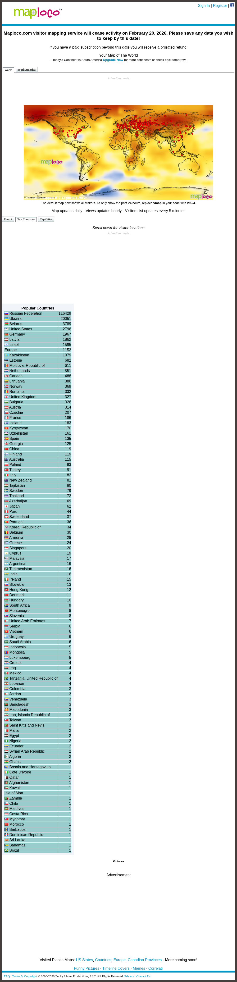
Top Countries (26, 219)
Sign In (204, 6)
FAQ (7, 976)
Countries (103, 960)
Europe (120, 960)
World (8, 70)
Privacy (129, 976)
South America (27, 69)
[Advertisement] (118, 91)
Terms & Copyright (24, 976)
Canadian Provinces (145, 960)
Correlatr (155, 968)
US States (84, 960)
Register (220, 6)
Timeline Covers (116, 968)
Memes (139, 968)
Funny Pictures (86, 968)
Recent (8, 219)
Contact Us (143, 976)
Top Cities (46, 219)
